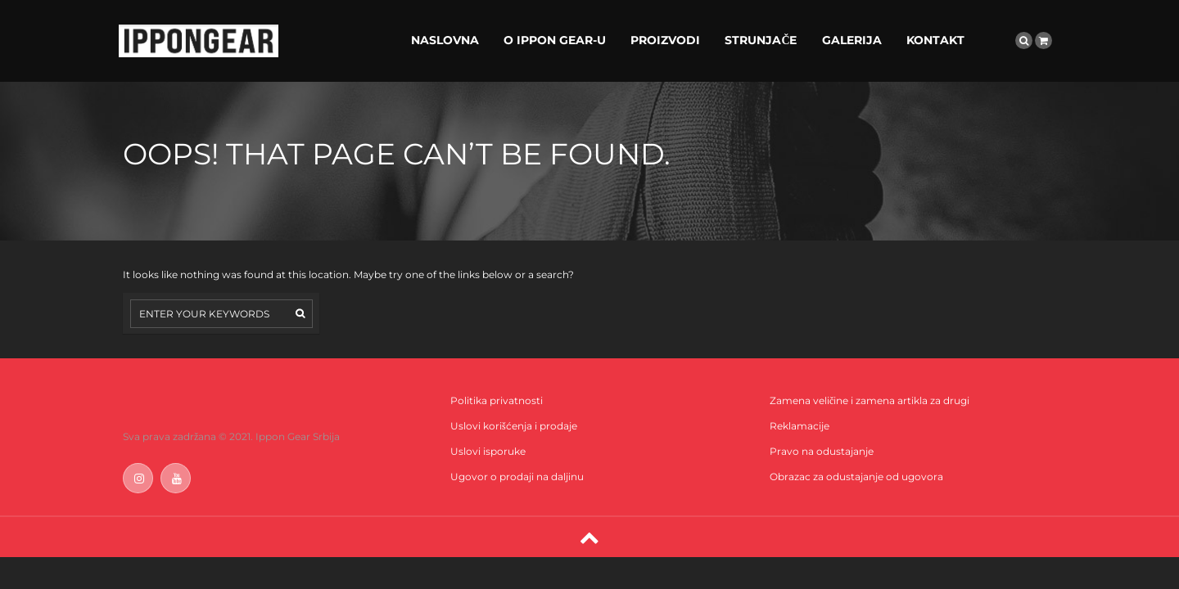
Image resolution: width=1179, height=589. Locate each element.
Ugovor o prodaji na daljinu (517, 476)
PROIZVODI (665, 40)
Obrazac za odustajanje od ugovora (856, 476)
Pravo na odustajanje (822, 451)
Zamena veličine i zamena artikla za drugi (869, 400)
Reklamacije (799, 426)
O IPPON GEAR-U (555, 40)
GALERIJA (852, 40)
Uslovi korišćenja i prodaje (513, 426)
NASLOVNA (445, 40)
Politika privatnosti (496, 400)
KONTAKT (935, 40)
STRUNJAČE (761, 40)
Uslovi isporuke (488, 451)
